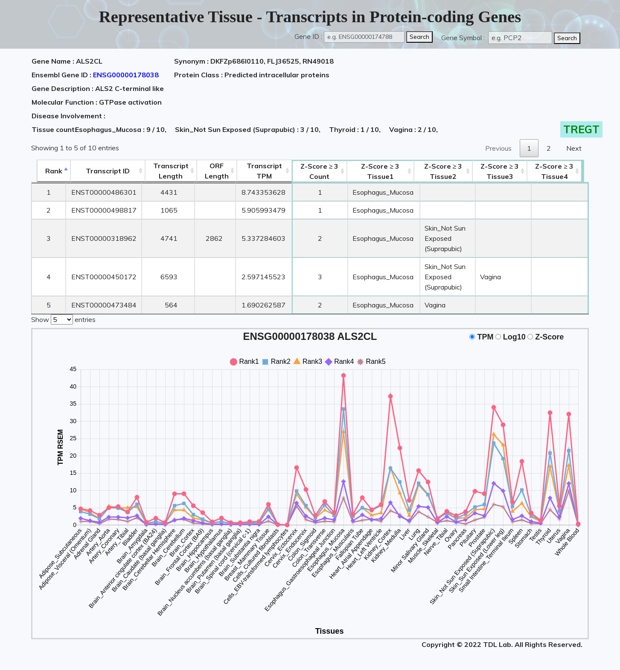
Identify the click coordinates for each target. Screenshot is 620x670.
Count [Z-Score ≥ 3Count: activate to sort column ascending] (314, 171)
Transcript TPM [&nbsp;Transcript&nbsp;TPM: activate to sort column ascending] (259, 170)
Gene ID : (308, 36)
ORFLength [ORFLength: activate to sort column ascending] (212, 170)
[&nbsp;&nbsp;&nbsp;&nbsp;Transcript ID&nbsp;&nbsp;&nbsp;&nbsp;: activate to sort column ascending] (102, 171)
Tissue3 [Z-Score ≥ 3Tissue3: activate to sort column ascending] (506, 171)
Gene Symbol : (463, 37)
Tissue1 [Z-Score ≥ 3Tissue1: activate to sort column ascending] (377, 171)
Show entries (63, 318)
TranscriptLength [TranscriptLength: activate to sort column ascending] (165, 170)
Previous (498, 148)
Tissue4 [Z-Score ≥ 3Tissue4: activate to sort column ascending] (560, 171)
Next (574, 148)
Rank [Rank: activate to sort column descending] (48, 171)
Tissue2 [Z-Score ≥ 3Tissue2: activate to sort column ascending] (445, 171)
